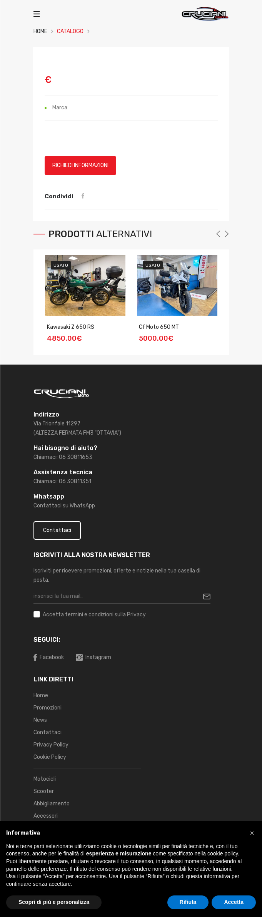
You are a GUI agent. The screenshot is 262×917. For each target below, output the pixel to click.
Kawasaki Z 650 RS (70, 327)
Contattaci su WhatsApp (64, 505)
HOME (40, 31)
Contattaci (57, 530)
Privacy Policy (50, 744)
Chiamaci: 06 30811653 (62, 457)
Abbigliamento (51, 803)
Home (40, 695)
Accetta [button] (234, 902)
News (40, 720)
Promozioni (47, 707)
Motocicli (44, 779)
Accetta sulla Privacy (94, 614)
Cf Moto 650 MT (159, 327)
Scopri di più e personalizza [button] (53, 902)
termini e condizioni (89, 614)
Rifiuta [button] (188, 902)
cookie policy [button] (222, 853)
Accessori (45, 816)
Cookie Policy (49, 757)
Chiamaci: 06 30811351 (62, 481)
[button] (252, 833)
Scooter (43, 791)
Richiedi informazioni (80, 165)
